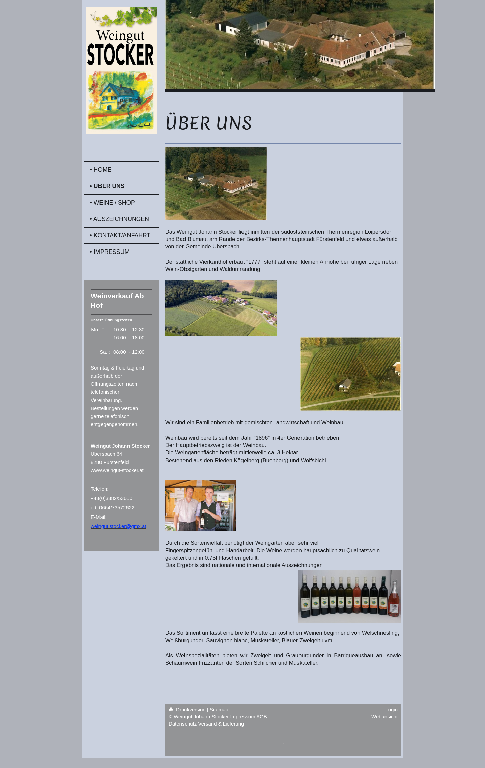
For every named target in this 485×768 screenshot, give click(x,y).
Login (391, 709)
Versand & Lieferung (221, 724)
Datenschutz (183, 724)
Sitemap (219, 709)
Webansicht (384, 716)
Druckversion (188, 709)
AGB (261, 716)
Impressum (242, 716)
